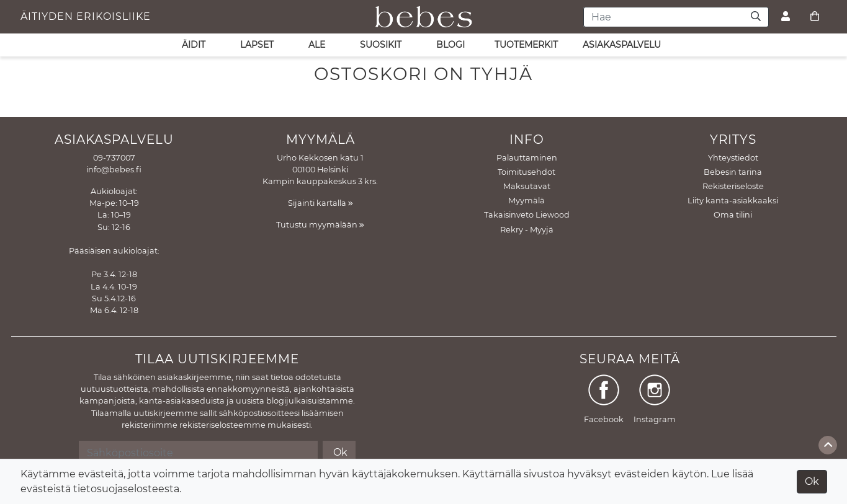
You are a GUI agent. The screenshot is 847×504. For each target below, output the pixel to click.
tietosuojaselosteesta (126, 489)
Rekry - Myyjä (526, 229)
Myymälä (526, 200)
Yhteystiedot (733, 157)
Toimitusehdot (526, 172)
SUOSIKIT (380, 44)
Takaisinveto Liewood (527, 214)
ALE (316, 44)
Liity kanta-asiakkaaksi (733, 200)
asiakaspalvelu (622, 44)
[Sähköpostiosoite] (198, 452)
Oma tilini (733, 214)
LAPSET (257, 44)
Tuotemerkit (526, 44)
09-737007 (114, 157)
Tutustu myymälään (320, 224)
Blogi (450, 44)
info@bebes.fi (113, 169)
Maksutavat (526, 186)
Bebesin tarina (733, 172)
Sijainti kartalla (320, 203)
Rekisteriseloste (733, 186)
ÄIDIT (193, 44)
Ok (812, 481)
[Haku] (756, 17)
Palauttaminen (526, 157)
